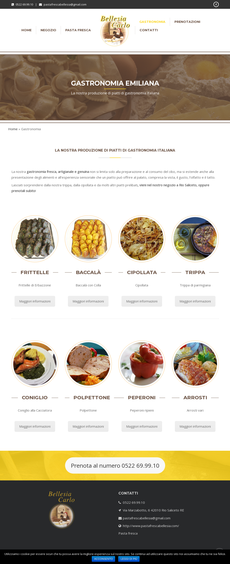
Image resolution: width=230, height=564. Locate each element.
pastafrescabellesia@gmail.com (65, 4)
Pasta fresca (78, 30)
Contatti (149, 30)
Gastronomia (152, 22)
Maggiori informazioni (34, 301)
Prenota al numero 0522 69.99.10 (115, 465)
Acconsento (103, 558)
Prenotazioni (187, 22)
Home (26, 30)
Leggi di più (129, 558)
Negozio (48, 30)
